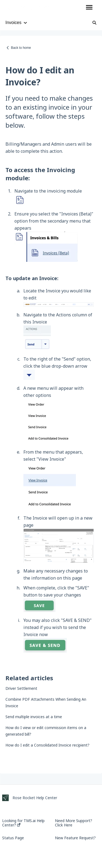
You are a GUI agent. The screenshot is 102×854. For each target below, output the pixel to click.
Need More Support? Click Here (73, 823)
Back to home (21, 48)
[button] (89, 7)
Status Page (13, 838)
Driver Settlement (21, 688)
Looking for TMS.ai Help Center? (23, 823)
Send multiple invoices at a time (33, 716)
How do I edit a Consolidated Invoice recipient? (47, 745)
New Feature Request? (75, 838)
